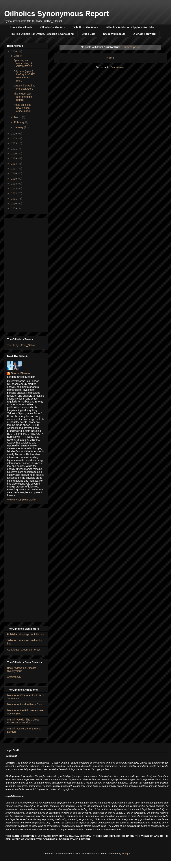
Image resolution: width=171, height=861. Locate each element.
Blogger (126, 853)
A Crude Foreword (144, 33)
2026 (14, 51)
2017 (14, 168)
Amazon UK (14, 676)
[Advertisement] (26, 274)
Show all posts (131, 47)
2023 (14, 143)
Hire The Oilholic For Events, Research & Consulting (42, 33)
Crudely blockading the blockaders (24, 87)
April (17, 55)
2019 (14, 158)
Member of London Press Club (24, 704)
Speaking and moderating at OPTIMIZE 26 (23, 63)
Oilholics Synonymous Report (56, 14)
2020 (14, 153)
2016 (14, 173)
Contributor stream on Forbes (24, 649)
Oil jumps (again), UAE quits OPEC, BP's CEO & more (25, 76)
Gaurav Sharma (20, 373)
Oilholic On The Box (52, 27)
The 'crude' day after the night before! (23, 96)
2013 (14, 188)
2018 (14, 163)
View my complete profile (21, 499)
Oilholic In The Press (85, 27)
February (19, 122)
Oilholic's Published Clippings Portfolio (130, 27)
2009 (14, 208)
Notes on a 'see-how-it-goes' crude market (23, 107)
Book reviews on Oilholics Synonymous (21, 669)
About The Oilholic (21, 27)
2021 (14, 148)
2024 (14, 138)
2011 (14, 198)
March (18, 117)
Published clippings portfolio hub (25, 634)
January (19, 127)
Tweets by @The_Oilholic (21, 345)
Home (110, 57)
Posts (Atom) (117, 67)
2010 (14, 203)
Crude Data (88, 33)
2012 (14, 193)
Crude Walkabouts (114, 33)
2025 (14, 133)
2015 (14, 178)
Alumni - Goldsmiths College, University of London (23, 721)
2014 (14, 183)
